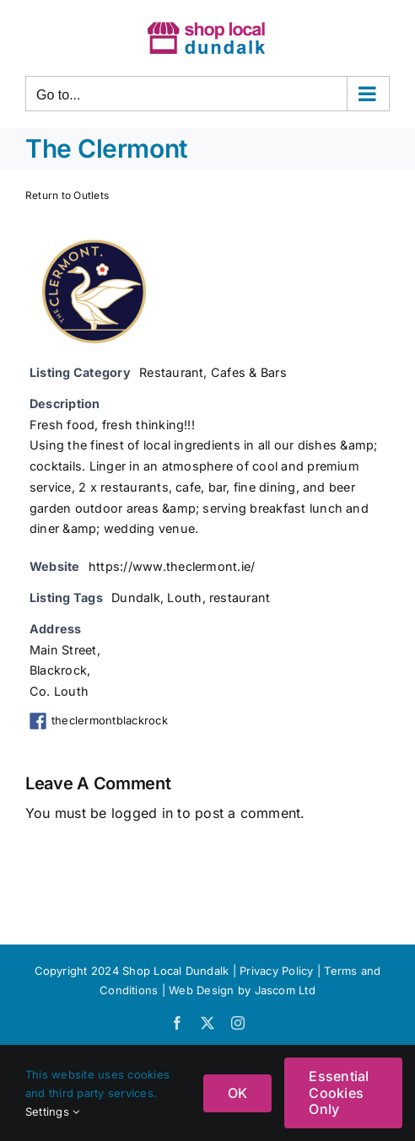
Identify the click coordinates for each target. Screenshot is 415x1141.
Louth (184, 597)
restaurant (239, 597)
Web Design (201, 990)
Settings (52, 1111)
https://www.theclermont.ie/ (172, 566)
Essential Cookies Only (339, 1092)
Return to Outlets (67, 195)
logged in (142, 813)
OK (237, 1092)
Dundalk (135, 597)
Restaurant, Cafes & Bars (213, 372)
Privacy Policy (276, 970)
